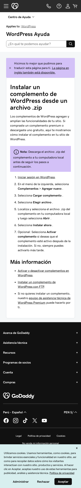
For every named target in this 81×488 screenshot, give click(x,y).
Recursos (9, 352)
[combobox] (36, 44)
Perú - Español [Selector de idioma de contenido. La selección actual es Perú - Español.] (15, 412)
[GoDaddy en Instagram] (16, 422)
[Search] (70, 43)
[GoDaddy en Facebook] (6, 422)
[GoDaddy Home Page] (19, 396)
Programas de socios (17, 362)
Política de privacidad (39, 436)
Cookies (61, 436)
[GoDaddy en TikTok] (25, 422)
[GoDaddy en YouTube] (44, 422)
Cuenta (8, 372)
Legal (19, 436)
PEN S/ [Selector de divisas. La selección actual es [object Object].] (71, 412)
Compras (9, 382)
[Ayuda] (58, 6)
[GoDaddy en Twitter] (35, 422)
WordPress (28, 26)
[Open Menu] (4, 6)
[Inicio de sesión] (67, 6)
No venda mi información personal (40, 443)
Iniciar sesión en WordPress (36, 177)
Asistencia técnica (15, 342)
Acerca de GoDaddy (16, 332)
